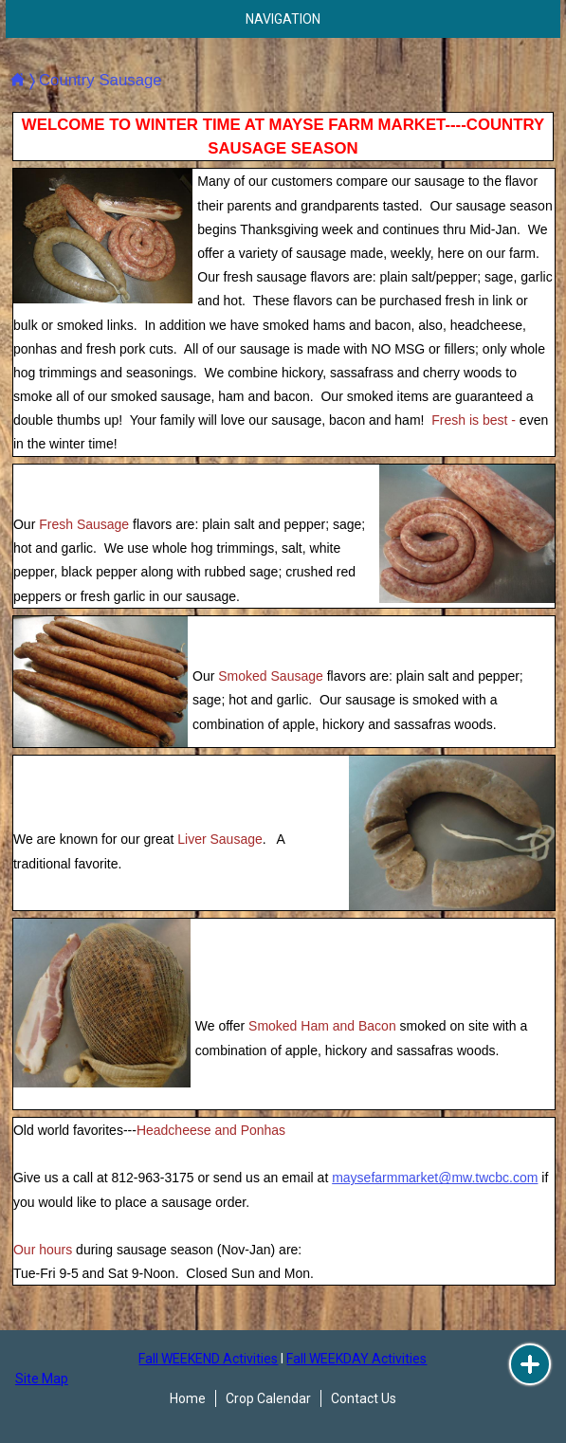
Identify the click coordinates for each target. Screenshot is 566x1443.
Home (188, 1398)
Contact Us (363, 1398)
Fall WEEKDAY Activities (356, 1358)
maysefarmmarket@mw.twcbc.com (435, 1177)
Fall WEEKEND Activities (208, 1358)
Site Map (41, 1378)
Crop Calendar (268, 1398)
